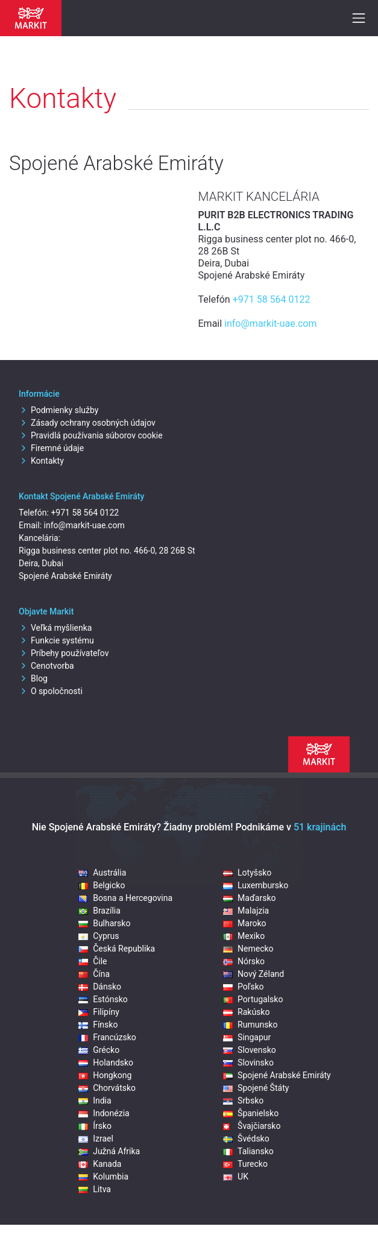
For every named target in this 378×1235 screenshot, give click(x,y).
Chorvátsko (107, 1088)
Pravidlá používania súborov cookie (91, 435)
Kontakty (41, 461)
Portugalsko (253, 999)
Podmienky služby (58, 410)
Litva (94, 1189)
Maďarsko (249, 898)
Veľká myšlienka (55, 628)
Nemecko (248, 948)
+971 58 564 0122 (271, 299)
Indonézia (104, 1113)
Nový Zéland (253, 974)
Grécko (98, 1050)
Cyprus (98, 936)
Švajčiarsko (251, 1126)
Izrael (95, 1138)
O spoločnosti (51, 691)
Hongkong (104, 1075)
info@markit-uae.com (270, 323)
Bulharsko (104, 923)
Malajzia (246, 910)
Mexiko (244, 936)
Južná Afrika (109, 1151)
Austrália (102, 872)
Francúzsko (107, 1037)
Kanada (99, 1164)
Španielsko (251, 1113)
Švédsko (246, 1138)
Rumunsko (250, 1024)
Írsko (95, 1126)
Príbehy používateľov (64, 653)
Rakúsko (246, 1012)
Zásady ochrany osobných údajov (87, 423)
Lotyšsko (247, 872)
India (94, 1100)
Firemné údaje (51, 448)
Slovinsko (248, 1062)
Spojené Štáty (256, 1088)
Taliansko (248, 1151)
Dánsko (99, 986)
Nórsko (244, 961)
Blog (33, 678)
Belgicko (101, 885)
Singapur (247, 1037)
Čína (94, 974)
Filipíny (98, 1012)
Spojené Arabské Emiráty (277, 1075)
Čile (92, 961)
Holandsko (105, 1062)
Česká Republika (116, 948)
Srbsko (243, 1100)
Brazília (99, 910)
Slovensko (249, 1050)
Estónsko (103, 999)
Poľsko (243, 986)
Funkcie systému (56, 640)
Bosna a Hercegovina (125, 898)
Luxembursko (255, 885)
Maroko (244, 923)
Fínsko (98, 1024)
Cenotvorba (46, 666)
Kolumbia (103, 1176)
